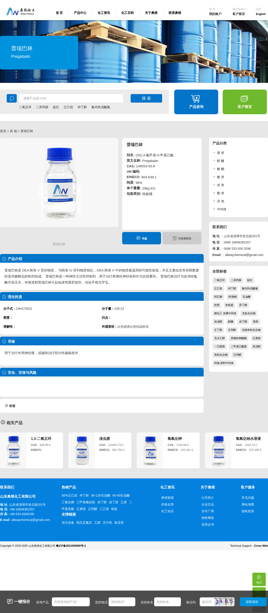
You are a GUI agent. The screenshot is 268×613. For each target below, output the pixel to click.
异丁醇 (243, 305)
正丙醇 (232, 329)
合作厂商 (207, 511)
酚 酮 (218, 169)
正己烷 (68, 107)
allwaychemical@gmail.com (244, 255)
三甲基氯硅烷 (85, 502)
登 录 (212, 9)
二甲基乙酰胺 (239, 346)
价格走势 (167, 504)
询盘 (141, 238)
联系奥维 (175, 13)
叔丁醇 (243, 321)
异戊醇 (257, 346)
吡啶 (114, 509)
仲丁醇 (82, 107)
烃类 (217, 305)
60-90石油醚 (121, 495)
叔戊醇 (218, 321)
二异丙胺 (42, 107)
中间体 (219, 209)
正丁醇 (218, 329)
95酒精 (232, 296)
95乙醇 (218, 296)
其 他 (13, 131)
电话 (258, 578)
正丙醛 (237, 354)
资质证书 (207, 524)
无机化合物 (248, 313)
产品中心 (80, 13)
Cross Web (261, 545)
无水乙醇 (219, 338)
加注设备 (68, 522)
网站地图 (248, 504)
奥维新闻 (167, 497)
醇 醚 (218, 161)
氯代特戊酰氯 (100, 107)
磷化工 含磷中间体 (225, 313)
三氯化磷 (68, 502)
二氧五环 (25, 107)
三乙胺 (104, 509)
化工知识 (167, 511)
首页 (3, 131)
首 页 (59, 13)
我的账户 (215, 14)
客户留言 (238, 14)
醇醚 (230, 321)
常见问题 (248, 497)
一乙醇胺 (219, 346)
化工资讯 (104, 13)
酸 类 (218, 177)
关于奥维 (151, 13)
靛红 (56, 107)
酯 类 (218, 193)
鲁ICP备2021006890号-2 (71, 545)
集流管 (119, 522)
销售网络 (207, 518)
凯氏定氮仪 (84, 522)
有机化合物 (221, 354)
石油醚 (247, 296)
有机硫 (229, 305)
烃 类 (218, 185)
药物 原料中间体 (224, 363)
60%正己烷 (69, 495)
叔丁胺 (113, 502)
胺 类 (218, 153)
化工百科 (127, 13)
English (261, 14)
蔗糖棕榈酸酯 (239, 338)
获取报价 (252, 602)
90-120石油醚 (100, 495)
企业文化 (207, 504)
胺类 (255, 321)
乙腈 (124, 502)
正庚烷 (257, 338)
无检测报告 (181, 238)
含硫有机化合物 (251, 329)
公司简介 (207, 497)
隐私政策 (248, 511)
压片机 (107, 522)
